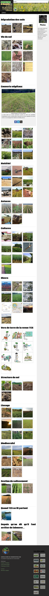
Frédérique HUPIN (5, 566)
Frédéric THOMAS (5, 562)
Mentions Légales (5, 570)
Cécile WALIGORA (5, 564)
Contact (2, 568)
